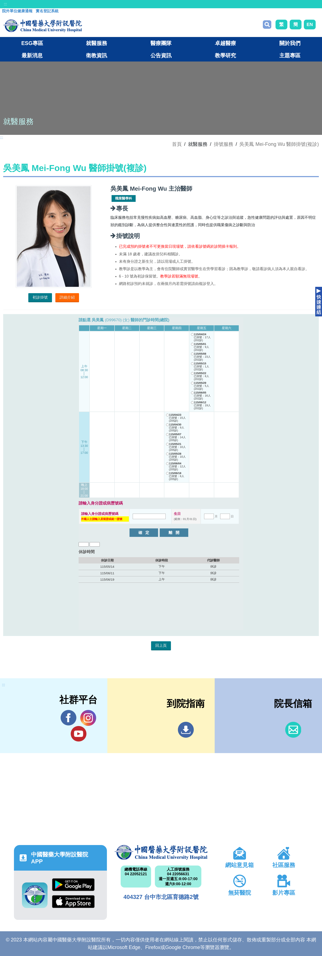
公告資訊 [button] (161, 55)
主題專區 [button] (289, 55)
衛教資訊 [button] (96, 55)
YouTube (78, 733)
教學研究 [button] (225, 55)
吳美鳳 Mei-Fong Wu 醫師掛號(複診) (279, 144)
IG (88, 718)
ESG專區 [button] (32, 43)
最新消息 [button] (32, 55)
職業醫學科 (123, 198)
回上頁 (161, 645)
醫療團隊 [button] (161, 43)
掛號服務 (223, 144)
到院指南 (186, 730)
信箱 (293, 730)
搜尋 (267, 24)
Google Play (73, 884)
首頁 (177, 144)
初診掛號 (40, 297)
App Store (73, 901)
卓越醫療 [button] (225, 43)
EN (310, 24)
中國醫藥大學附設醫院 (161, 852)
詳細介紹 (67, 297)
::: (5, 4)
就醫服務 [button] (96, 43)
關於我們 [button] (289, 43)
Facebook (68, 718)
